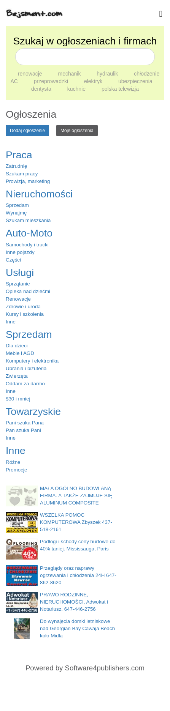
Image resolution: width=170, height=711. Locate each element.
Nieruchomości (39, 194)
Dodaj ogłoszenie (27, 130)
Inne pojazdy (20, 252)
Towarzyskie (33, 411)
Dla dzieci (17, 345)
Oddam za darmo (25, 383)
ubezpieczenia (135, 81)
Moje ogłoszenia (77, 130)
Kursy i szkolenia (25, 314)
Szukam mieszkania (28, 220)
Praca (19, 155)
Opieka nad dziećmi (28, 291)
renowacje (31, 74)
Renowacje (18, 299)
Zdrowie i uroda (23, 306)
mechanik (70, 74)
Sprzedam (17, 205)
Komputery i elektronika (32, 361)
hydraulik (108, 74)
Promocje (16, 470)
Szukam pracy (22, 174)
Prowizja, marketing (28, 181)
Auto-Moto (29, 233)
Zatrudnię (16, 166)
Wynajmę (16, 213)
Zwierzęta (17, 376)
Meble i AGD (20, 353)
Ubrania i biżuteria (26, 368)
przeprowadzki (52, 81)
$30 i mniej (18, 399)
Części (13, 260)
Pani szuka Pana (25, 423)
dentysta (42, 89)
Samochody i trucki (27, 245)
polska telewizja (120, 89)
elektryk (94, 81)
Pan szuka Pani (23, 430)
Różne (13, 462)
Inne (11, 322)
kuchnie (77, 89)
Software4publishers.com (105, 668)
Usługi (20, 272)
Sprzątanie (18, 284)
